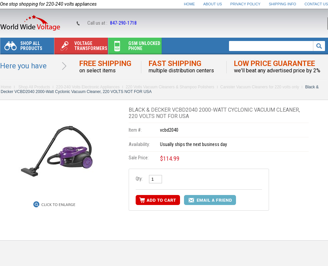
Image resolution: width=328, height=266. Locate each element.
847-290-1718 (123, 23)
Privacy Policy (245, 4)
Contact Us (316, 4)
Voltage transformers (80, 47)
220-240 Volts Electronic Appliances (88, 87)
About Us (212, 4)
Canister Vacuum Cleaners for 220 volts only (259, 87)
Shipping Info (282, 4)
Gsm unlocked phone (134, 47)
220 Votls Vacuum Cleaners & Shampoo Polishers (170, 87)
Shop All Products (21, 47)
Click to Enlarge (58, 204)
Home (189, 4)
